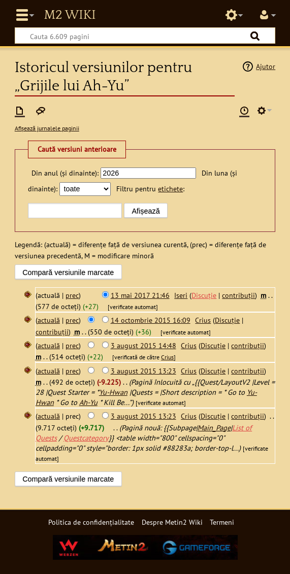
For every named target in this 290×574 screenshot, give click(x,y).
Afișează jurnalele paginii (47, 128)
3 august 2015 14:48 (143, 345)
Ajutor (265, 66)
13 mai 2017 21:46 (140, 295)
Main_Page (214, 427)
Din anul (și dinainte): (65, 173)
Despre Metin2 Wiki (172, 522)
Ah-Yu (88, 402)
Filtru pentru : (150, 188)
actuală (49, 320)
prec (72, 295)
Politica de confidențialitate (91, 522)
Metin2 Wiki (69, 15)
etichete (170, 188)
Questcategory (86, 438)
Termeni (222, 522)
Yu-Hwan (113, 392)
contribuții (238, 295)
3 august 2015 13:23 (143, 371)
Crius (167, 357)
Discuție (203, 295)
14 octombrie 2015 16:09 (150, 320)
